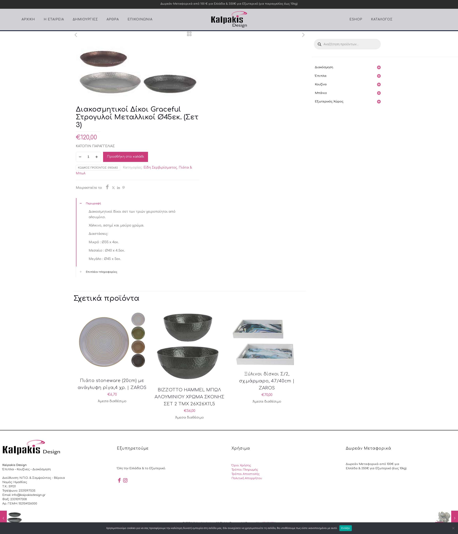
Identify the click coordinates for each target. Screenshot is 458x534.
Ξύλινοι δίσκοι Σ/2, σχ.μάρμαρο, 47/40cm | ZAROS (267, 381)
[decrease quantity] (80, 157)
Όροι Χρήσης (241, 465)
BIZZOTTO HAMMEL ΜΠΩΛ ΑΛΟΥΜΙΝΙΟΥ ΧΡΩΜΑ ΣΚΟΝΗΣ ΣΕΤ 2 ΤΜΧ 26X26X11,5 (189, 397)
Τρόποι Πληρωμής (244, 469)
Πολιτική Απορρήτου (246, 478)
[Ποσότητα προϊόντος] (88, 157)
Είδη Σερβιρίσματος (160, 167)
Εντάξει (345, 528)
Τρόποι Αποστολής (245, 474)
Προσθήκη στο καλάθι (125, 156)
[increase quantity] (96, 157)
